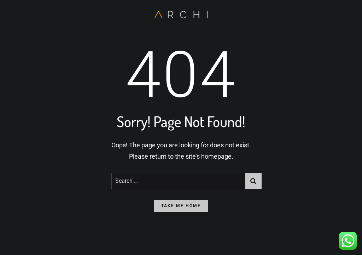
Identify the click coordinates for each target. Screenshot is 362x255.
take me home (181, 205)
